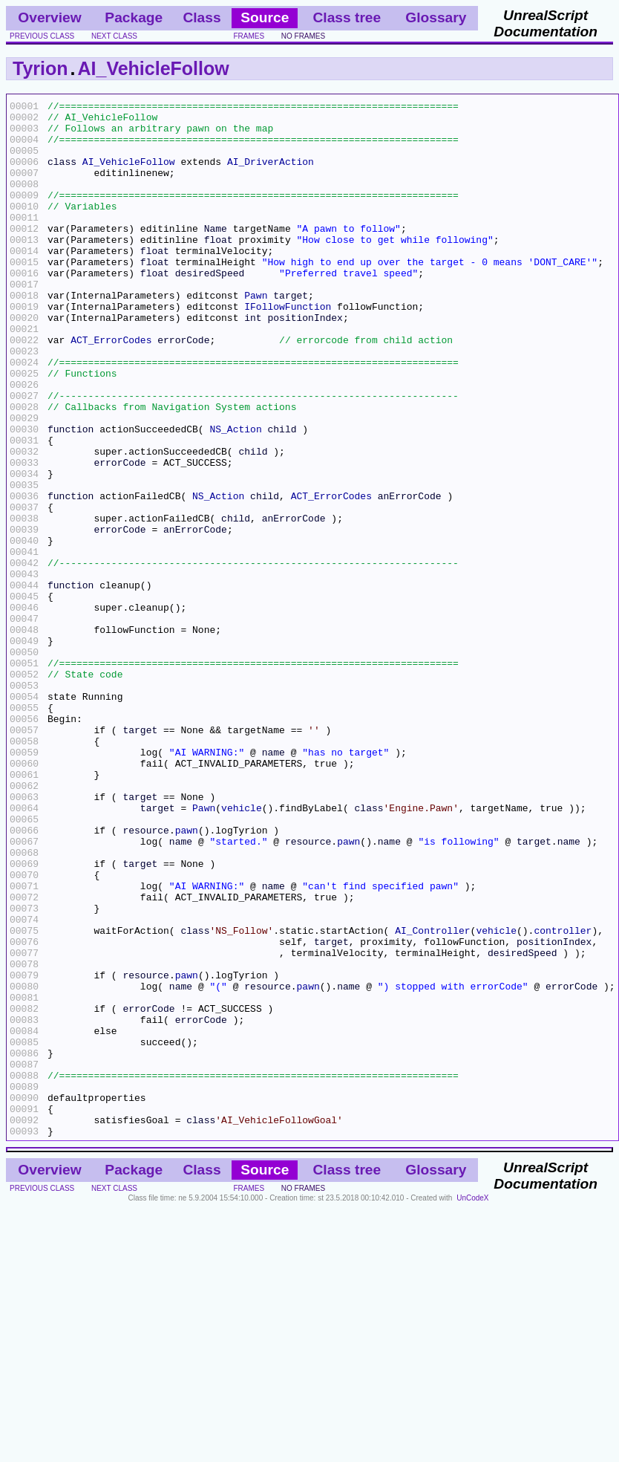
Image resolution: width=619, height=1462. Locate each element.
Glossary (435, 17)
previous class (42, 36)
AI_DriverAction (270, 174)
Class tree (346, 17)
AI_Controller (432, 1097)
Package (134, 17)
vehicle (241, 950)
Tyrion (40, 68)
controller (563, 1097)
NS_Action (235, 495)
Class (201, 17)
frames (248, 36)
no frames (303, 36)
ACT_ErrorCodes (111, 388)
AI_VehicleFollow (153, 68)
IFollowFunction (287, 348)
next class (114, 36)
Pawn (255, 335)
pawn (186, 977)
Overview (49, 17)
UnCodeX (472, 1405)
